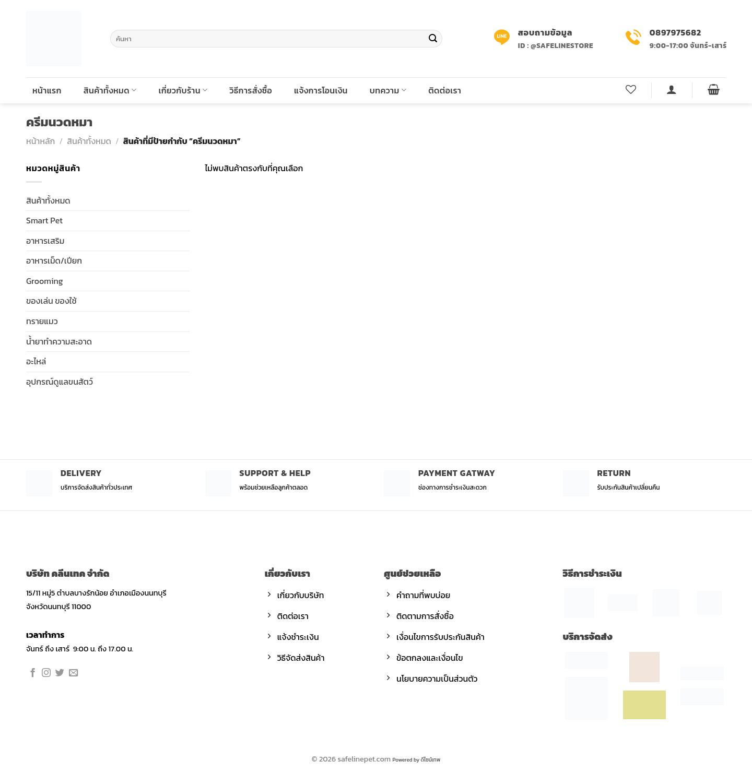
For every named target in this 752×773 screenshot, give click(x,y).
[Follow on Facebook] (32, 673)
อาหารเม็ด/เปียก (54, 260)
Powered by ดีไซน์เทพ (416, 760)
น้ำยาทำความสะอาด (59, 341)
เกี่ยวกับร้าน (183, 90)
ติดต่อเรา (444, 90)
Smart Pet (44, 220)
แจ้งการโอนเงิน (321, 90)
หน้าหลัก (40, 141)
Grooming (44, 281)
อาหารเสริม (45, 240)
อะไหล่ (36, 361)
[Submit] (433, 38)
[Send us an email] (73, 673)
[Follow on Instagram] (46, 673)
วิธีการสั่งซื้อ (251, 90)
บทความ (388, 90)
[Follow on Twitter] (59, 673)
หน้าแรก (47, 90)
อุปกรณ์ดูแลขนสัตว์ (59, 381)
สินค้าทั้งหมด (110, 90)
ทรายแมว (42, 321)
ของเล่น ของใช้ (51, 300)
